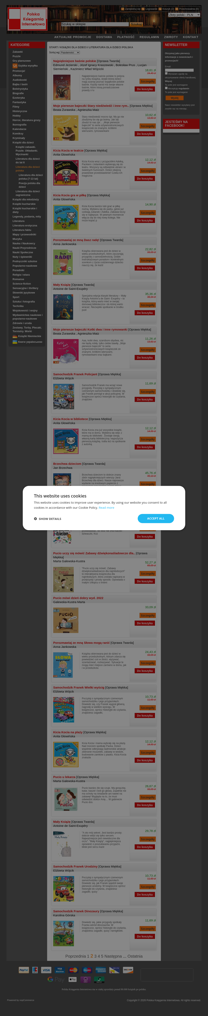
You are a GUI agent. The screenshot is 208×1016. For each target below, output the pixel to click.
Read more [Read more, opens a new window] (106, 507)
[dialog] (104, 508)
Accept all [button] (156, 518)
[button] (47, 518)
